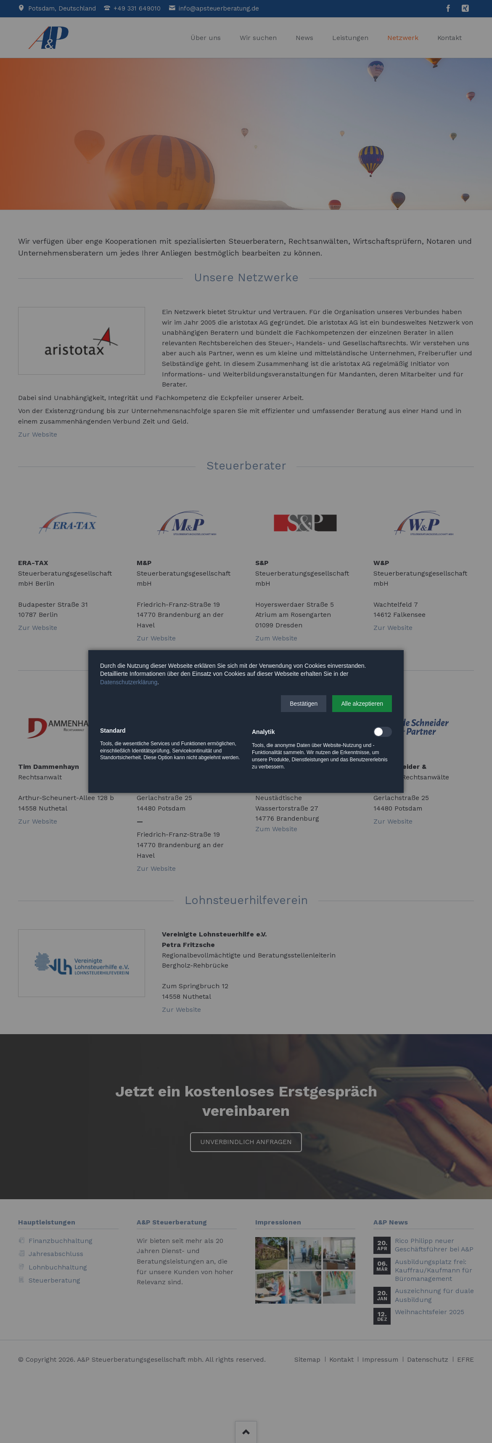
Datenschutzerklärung (128, 682)
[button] (303, 703)
